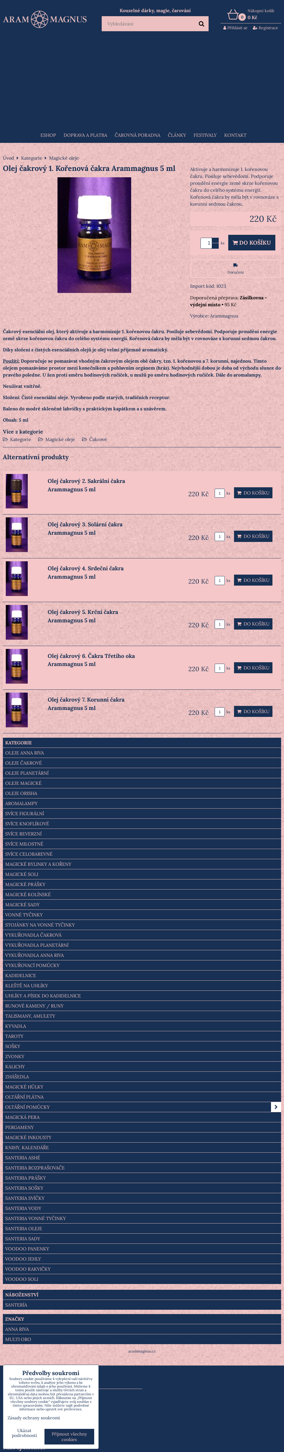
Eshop (48, 135)
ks (222, 493)
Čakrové (98, 439)
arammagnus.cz (142, 1351)
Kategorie (20, 439)
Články (177, 135)
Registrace (265, 27)
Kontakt (235, 135)
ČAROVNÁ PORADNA (137, 135)
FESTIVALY (205, 135)
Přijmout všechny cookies (69, 1436)
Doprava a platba (85, 135)
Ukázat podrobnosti (24, 1433)
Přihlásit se (235, 27)
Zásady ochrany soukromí (34, 1417)
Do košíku (252, 242)
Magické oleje (60, 439)
